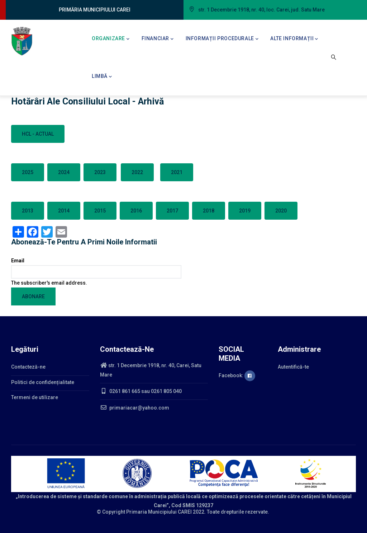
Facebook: (237, 375)
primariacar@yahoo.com (134, 408)
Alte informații (294, 39)
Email (17, 260)
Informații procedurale (222, 39)
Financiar (158, 39)
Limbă (102, 76)
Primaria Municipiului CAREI (159, 512)
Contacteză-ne (28, 367)
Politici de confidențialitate (42, 382)
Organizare (111, 39)
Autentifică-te (293, 367)
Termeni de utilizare (34, 397)
